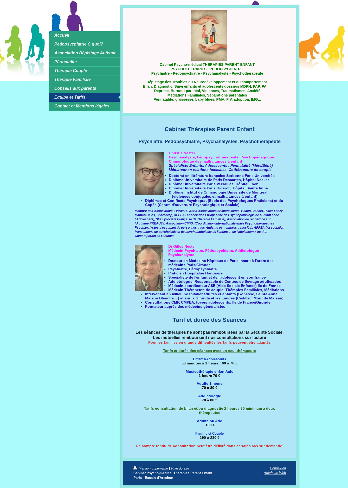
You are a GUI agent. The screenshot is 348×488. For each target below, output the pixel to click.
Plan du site (180, 468)
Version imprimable (151, 468)
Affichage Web (275, 473)
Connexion (278, 468)
